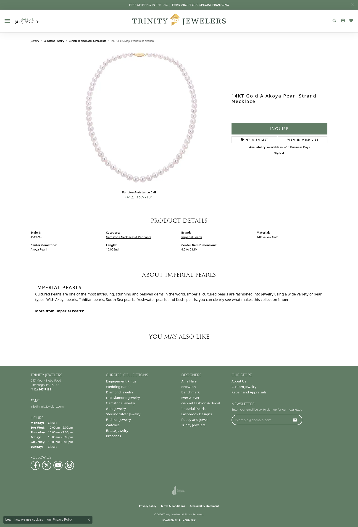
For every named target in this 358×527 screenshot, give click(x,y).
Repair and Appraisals (249, 392)
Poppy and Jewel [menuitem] (194, 419)
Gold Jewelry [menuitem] (116, 408)
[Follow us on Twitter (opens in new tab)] (46, 465)
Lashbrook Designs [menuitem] (196, 414)
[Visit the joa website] (179, 490)
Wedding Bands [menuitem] (118, 386)
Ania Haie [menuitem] (189, 381)
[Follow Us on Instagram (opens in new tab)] (69, 465)
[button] (334, 20)
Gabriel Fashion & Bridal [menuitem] (200, 403)
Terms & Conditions (173, 506)
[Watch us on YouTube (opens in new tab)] (58, 465)
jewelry (35, 40)
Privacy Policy (147, 506)
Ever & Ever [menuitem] (190, 397)
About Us (239, 381)
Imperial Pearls (191, 237)
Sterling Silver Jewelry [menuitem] (123, 414)
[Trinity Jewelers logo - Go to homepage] (179, 21)
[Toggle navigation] (7, 21)
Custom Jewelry (244, 386)
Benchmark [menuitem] (190, 392)
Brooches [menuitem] (113, 436)
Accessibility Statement (204, 506)
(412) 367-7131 (139, 197)
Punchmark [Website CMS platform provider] (187, 520)
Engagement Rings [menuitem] (121, 381)
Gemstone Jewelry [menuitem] (120, 403)
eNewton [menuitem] (188, 386)
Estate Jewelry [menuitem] (117, 430)
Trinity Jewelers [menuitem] (193, 425)
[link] (27, 21)
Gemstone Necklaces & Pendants (87, 40)
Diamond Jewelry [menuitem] (119, 392)
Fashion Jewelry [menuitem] (118, 419)
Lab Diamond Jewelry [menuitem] (123, 397)
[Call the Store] (41, 389)
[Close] (352, 5)
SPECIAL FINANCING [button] (214, 5)
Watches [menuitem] (113, 425)
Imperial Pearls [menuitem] (193, 408)
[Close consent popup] (88, 519)
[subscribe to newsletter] (295, 420)
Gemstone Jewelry (54, 40)
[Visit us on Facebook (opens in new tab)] (35, 465)
